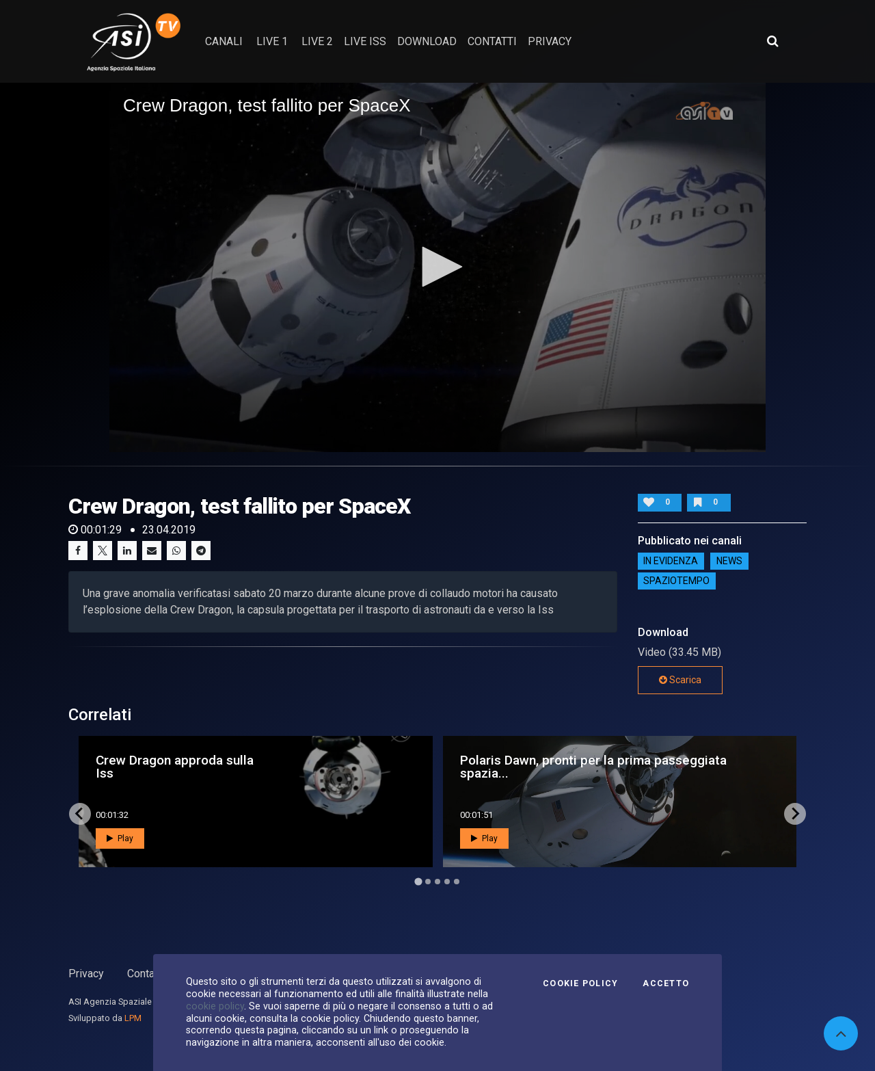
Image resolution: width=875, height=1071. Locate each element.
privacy (549, 41)
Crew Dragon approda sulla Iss (175, 766)
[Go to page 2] (428, 881)
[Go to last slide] (80, 814)
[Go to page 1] (418, 881)
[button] (437, 267)
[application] (437, 267)
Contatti (145, 973)
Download (427, 41)
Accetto (666, 983)
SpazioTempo (676, 581)
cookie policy (215, 1006)
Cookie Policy (580, 983)
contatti (492, 41)
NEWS (729, 561)
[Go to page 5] (456, 881)
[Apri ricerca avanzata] (772, 41)
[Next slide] (795, 814)
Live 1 (272, 41)
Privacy (86, 973)
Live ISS (365, 41)
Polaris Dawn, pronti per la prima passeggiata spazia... (593, 766)
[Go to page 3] (437, 881)
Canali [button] (224, 41)
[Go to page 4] (447, 881)
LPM (133, 1018)
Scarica (680, 679)
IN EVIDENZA (670, 561)
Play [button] (120, 838)
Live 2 (317, 41)
